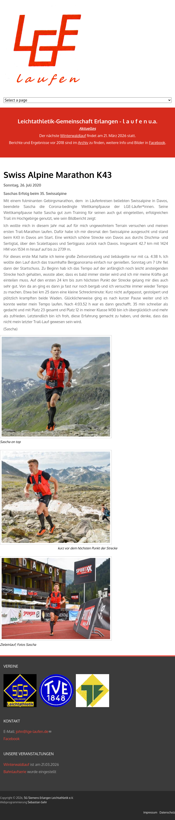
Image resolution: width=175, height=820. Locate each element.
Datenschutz (167, 812)
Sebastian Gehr (37, 802)
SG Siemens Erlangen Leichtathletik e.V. (48, 798)
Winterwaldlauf (73, 135)
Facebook (157, 142)
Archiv (83, 142)
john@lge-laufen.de (33, 731)
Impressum (150, 812)
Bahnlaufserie (14, 771)
